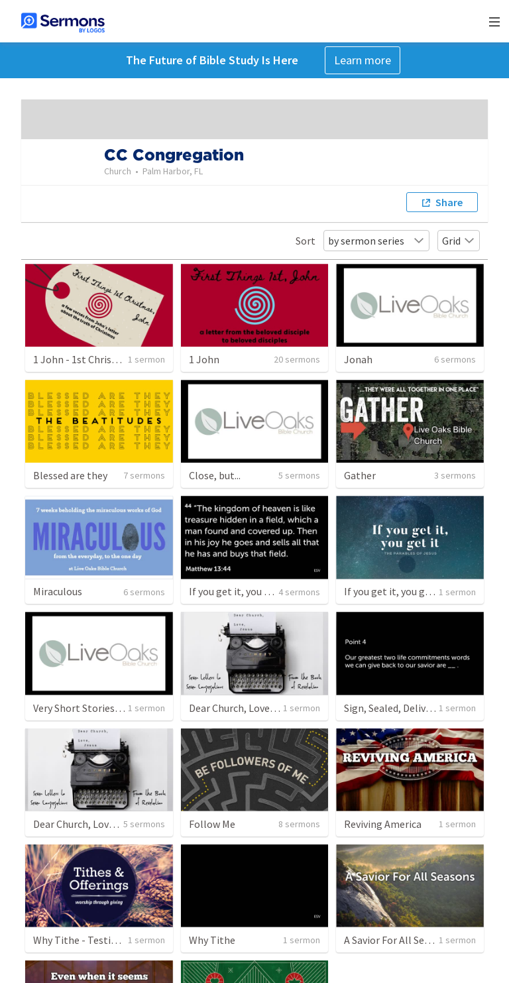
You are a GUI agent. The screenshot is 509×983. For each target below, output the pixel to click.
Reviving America (383, 824)
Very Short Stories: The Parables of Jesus (125, 708)
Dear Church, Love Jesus (87, 824)
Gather (360, 475)
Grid (458, 240)
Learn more (362, 60)
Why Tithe (212, 940)
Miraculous (57, 591)
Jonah (358, 359)
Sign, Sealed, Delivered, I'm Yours (417, 708)
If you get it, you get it (239, 591)
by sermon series (376, 240)
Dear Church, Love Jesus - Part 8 (260, 708)
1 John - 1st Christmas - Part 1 (101, 359)
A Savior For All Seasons (397, 940)
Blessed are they (70, 475)
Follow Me (212, 824)
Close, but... (215, 475)
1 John (204, 359)
